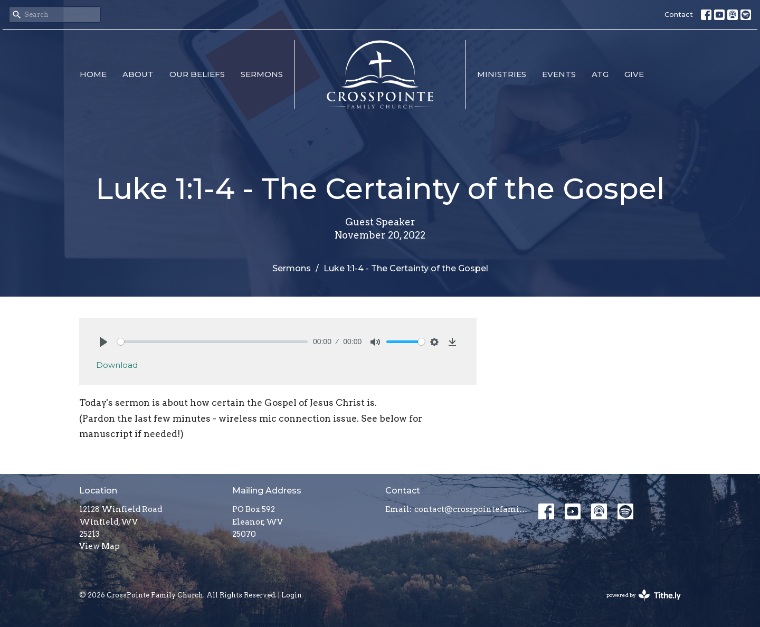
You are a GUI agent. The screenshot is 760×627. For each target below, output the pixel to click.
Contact (678, 14)
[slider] (212, 342)
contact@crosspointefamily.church (471, 509)
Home (93, 74)
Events (559, 74)
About (138, 74)
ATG (600, 74)
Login (291, 595)
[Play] (103, 342)
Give (634, 74)
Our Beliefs (197, 74)
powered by (643, 595)
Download (117, 365)
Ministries (501, 74)
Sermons (262, 74)
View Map (99, 546)
